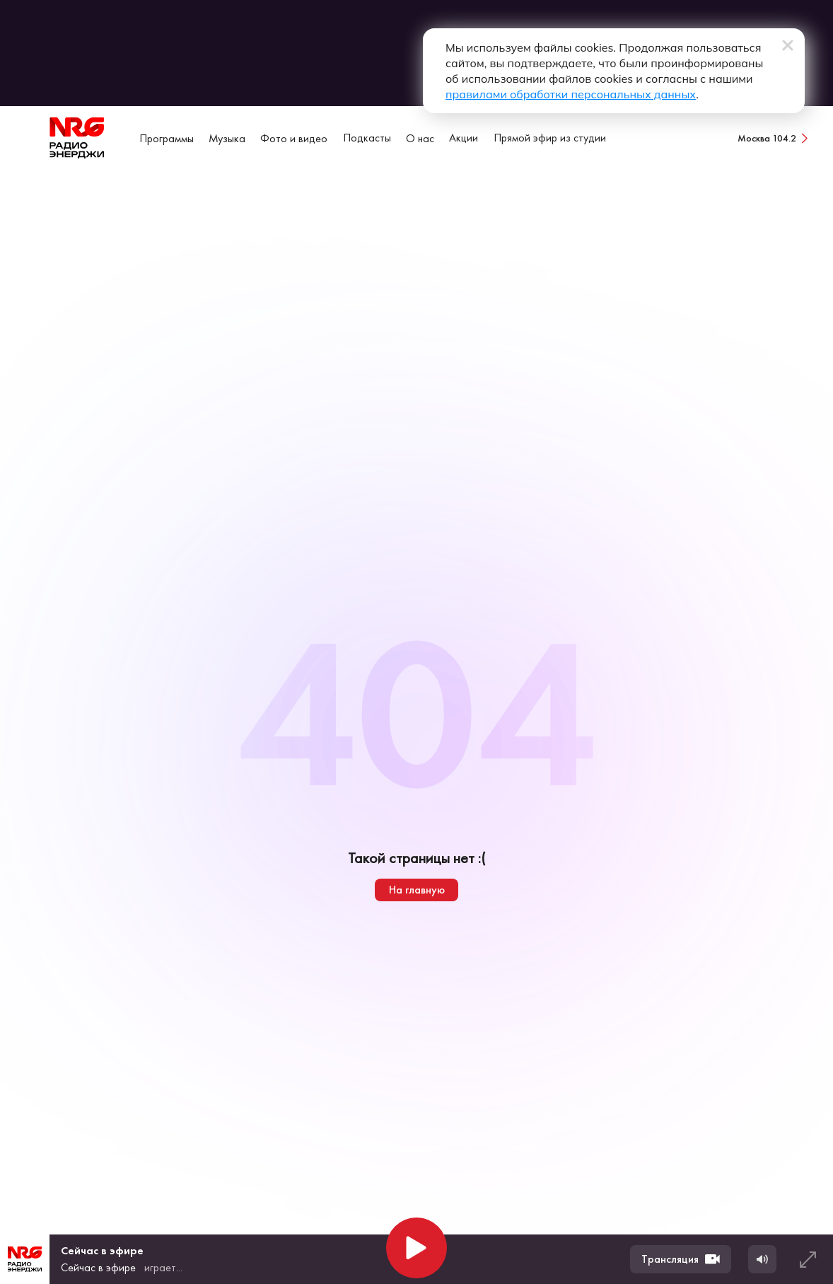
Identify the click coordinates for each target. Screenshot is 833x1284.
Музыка (227, 138)
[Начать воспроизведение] (416, 1248)
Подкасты (367, 137)
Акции (463, 137)
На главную (417, 889)
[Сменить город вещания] (774, 138)
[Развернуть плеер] (807, 1259)
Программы (166, 138)
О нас (420, 138)
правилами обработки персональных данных (570, 94)
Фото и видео (293, 138)
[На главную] (77, 138)
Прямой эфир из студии (550, 137)
